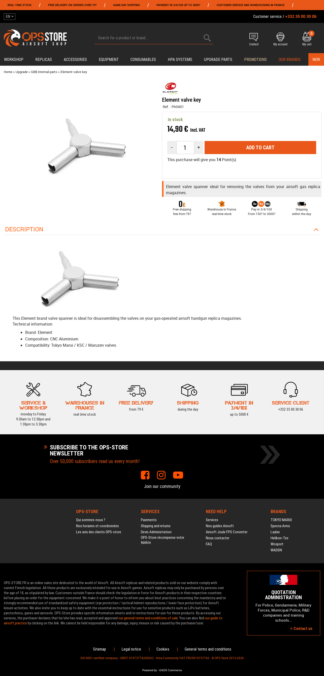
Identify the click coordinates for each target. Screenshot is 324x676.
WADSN (276, 550)
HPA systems (180, 59)
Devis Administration (156, 532)
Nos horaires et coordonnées (97, 526)
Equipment (109, 59)
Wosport (277, 544)
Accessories (75, 59)
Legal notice (131, 649)
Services (212, 520)
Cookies (162, 649)
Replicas (43, 59)
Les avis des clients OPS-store (98, 532)
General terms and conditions (208, 649)
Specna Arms (280, 526)
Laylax (275, 532)
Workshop (13, 59)
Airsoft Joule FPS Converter (226, 532)
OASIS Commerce (170, 670)
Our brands (290, 59)
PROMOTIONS (255, 59)
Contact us (301, 628)
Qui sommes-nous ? (90, 520)
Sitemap (99, 649)
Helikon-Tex (279, 538)
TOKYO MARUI (281, 520)
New (316, 59)
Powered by (149, 670)
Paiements (149, 520)
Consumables (143, 59)
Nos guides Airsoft (220, 526)
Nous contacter (217, 538)
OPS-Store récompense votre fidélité (162, 540)
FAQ (209, 544)
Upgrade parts (218, 59)
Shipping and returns (156, 526)
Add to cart (260, 148)
